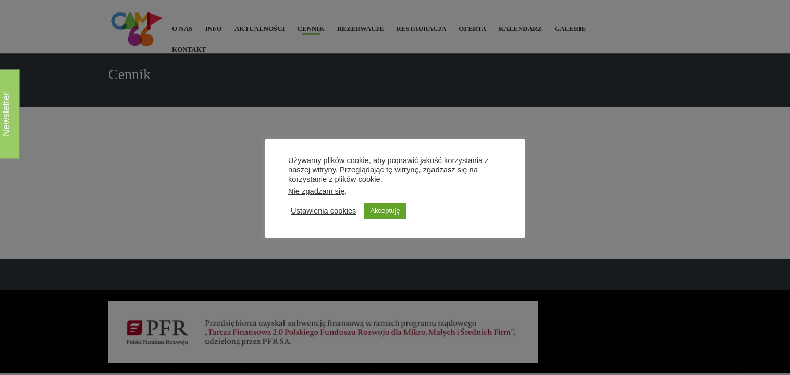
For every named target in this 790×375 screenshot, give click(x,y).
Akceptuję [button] (385, 211)
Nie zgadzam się (316, 191)
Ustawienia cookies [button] (323, 211)
